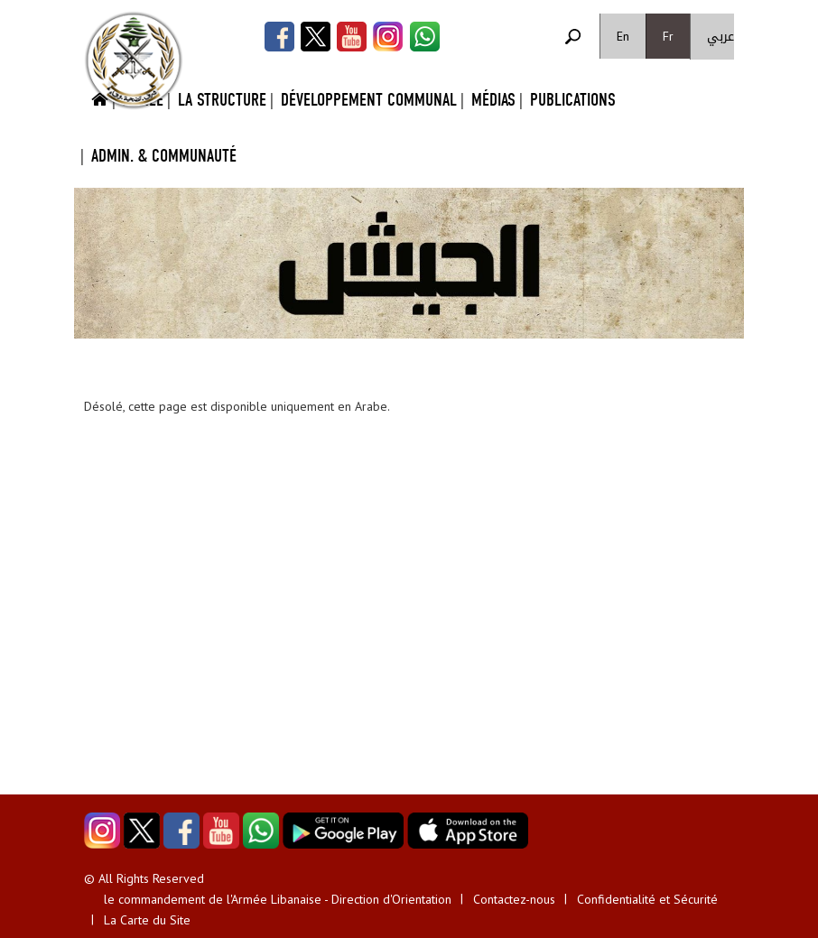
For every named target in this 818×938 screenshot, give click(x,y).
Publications (573, 99)
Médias (493, 99)
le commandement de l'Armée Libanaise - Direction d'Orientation (277, 899)
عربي (720, 36)
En (623, 36)
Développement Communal (369, 99)
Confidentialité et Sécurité (647, 899)
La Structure (222, 99)
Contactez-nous (514, 899)
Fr (668, 36)
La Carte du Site (147, 920)
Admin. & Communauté (164, 155)
